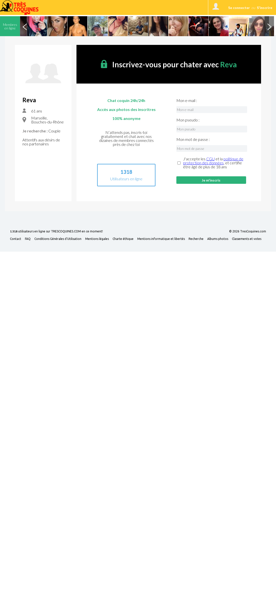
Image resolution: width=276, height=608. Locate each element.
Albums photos (217, 238)
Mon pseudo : (188, 120)
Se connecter (239, 7)
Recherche (196, 238)
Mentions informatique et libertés (161, 238)
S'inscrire (264, 7)
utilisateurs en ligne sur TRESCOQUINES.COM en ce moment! (56, 231)
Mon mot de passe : (193, 139)
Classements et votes (246, 238)
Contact (15, 238)
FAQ (28, 238)
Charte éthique (123, 238)
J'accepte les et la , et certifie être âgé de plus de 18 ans (213, 163)
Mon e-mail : (186, 100)
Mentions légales (97, 238)
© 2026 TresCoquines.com (247, 231)
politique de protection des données (213, 160)
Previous (24, 26)
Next (269, 26)
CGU (210, 158)
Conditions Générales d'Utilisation (57, 238)
